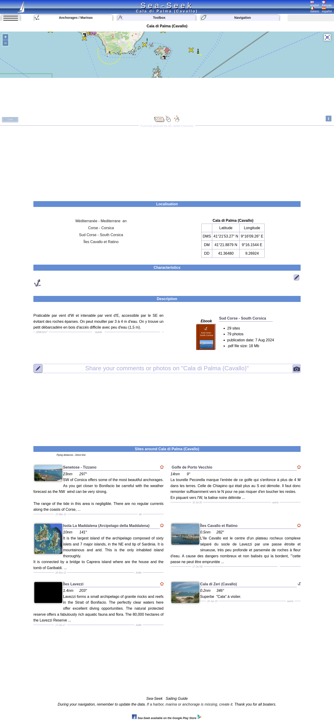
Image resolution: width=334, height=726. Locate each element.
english (314, 4)
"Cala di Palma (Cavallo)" (167, 368)
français (327, 4)
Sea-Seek (166, 5)
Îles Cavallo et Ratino (101, 242)
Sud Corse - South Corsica (101, 235)
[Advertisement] (167, 161)
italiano (314, 10)
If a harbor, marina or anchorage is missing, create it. (190, 704)
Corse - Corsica (101, 228)
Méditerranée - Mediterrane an (101, 221)
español (327, 10)
